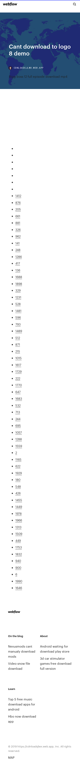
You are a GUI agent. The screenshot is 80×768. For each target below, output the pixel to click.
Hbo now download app (22, 718)
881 (17, 223)
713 (17, 412)
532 (18, 405)
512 (17, 338)
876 (18, 202)
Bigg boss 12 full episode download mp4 (38, 76)
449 (18, 540)
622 (17, 466)
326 (18, 229)
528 (18, 304)
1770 (18, 385)
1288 (18, 439)
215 (17, 351)
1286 (18, 256)
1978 (18, 513)
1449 (18, 506)
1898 (18, 283)
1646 (18, 588)
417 (17, 263)
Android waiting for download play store (54, 648)
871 (17, 344)
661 (17, 216)
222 (17, 378)
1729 (18, 371)
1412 (18, 196)
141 (17, 243)
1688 (18, 277)
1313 (18, 527)
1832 (18, 554)
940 (18, 561)
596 (18, 317)
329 (18, 290)
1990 (18, 581)
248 (17, 250)
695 (18, 425)
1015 (18, 358)
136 (17, 270)
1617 (18, 365)
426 (18, 493)
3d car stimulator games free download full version (56, 663)
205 (18, 209)
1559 (18, 446)
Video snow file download (19, 666)
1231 (18, 297)
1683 (18, 398)
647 (18, 392)
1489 (18, 331)
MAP (11, 757)
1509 (18, 534)
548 (18, 486)
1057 (18, 432)
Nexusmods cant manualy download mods (21, 651)
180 (17, 479)
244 (17, 419)
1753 (18, 547)
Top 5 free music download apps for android (21, 704)
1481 (18, 311)
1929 (18, 473)
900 (18, 567)
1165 (18, 459)
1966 (18, 520)
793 (18, 324)
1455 (18, 500)
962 (18, 236)
